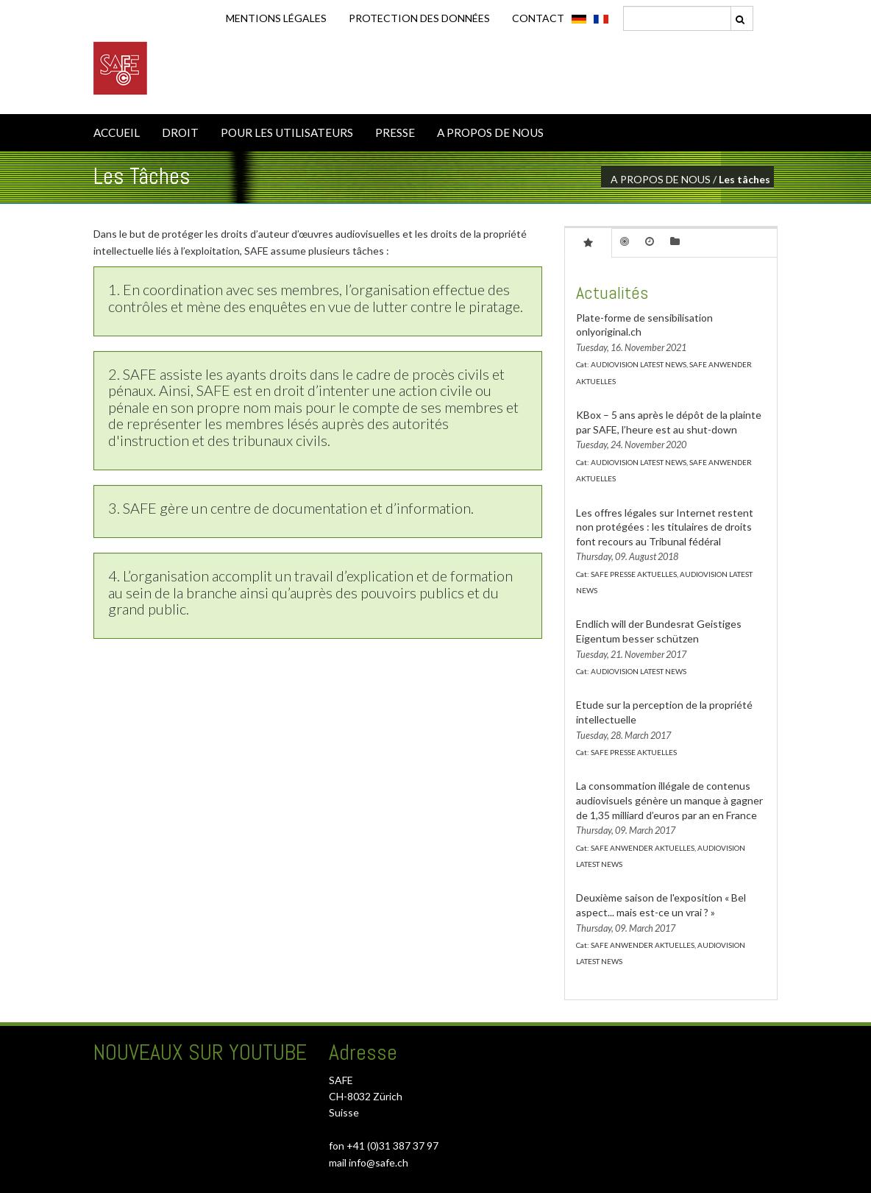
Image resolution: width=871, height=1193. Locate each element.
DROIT (180, 132)
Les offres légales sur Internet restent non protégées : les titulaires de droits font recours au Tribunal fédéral (664, 527)
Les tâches (744, 179)
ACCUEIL (116, 132)
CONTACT (538, 18)
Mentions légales (276, 18)
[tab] (588, 242)
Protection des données (419, 18)
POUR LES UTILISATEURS (287, 132)
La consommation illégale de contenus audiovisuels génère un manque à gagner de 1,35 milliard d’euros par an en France (669, 800)
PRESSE (395, 132)
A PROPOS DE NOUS (490, 132)
